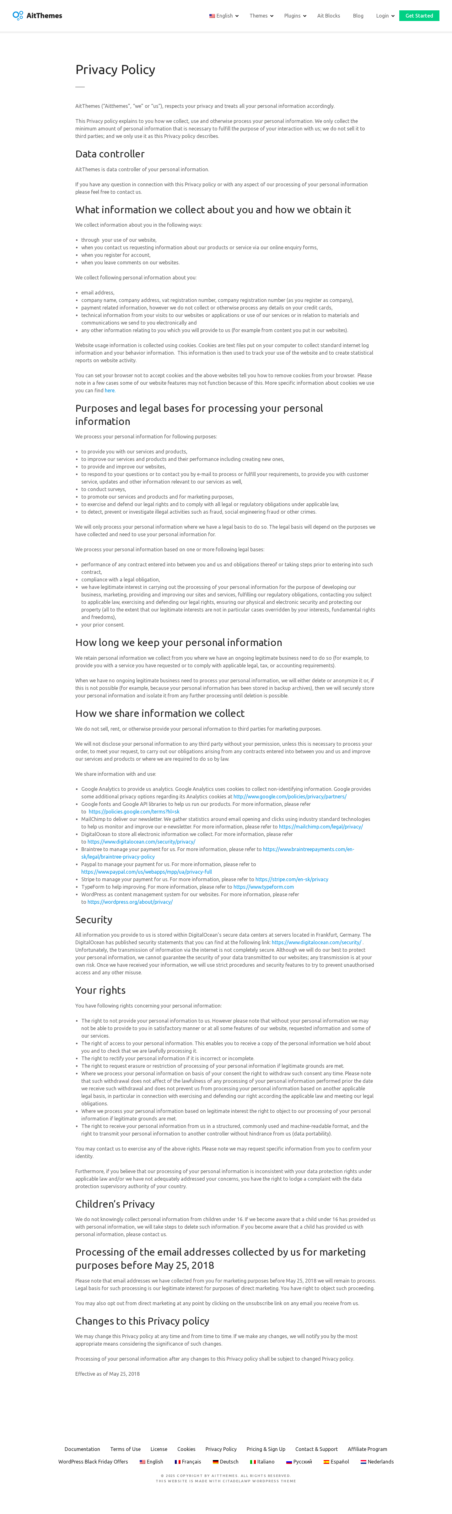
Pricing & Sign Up (266, 1451)
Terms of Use (125, 1451)
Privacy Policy (221, 1451)
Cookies (186, 1451)
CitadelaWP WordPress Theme (259, 1483)
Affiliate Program (367, 1451)
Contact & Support (316, 1451)
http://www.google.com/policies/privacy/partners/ (290, 798)
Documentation (82, 1451)
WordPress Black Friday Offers (93, 1464)
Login (382, 16)
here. (110, 392)
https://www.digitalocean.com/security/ (316, 944)
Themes (259, 16)
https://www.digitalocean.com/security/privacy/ (141, 843)
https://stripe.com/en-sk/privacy (292, 881)
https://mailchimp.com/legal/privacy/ (321, 828)
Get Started (419, 16)
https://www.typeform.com (264, 889)
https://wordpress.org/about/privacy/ (130, 904)
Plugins (292, 16)
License (159, 1451)
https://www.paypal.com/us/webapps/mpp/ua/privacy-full (146, 873)
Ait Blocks (328, 16)
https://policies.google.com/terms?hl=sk (134, 813)
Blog (358, 16)
